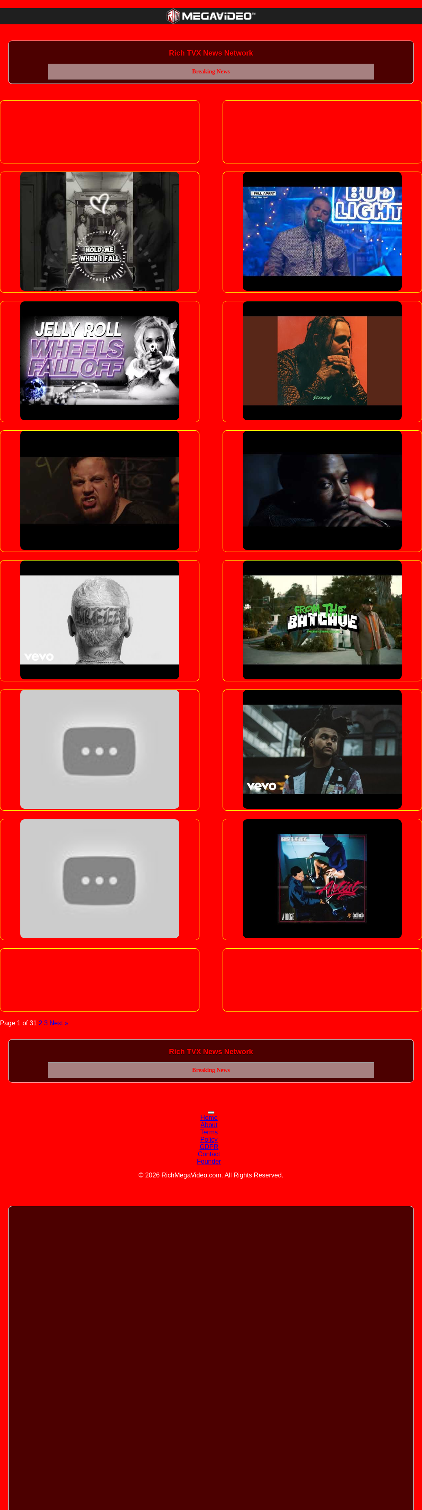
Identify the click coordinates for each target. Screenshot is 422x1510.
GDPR (208, 1146)
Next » (59, 1023)
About (209, 1124)
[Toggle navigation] (211, 1112)
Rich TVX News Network (211, 53)
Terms (209, 1132)
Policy (209, 1139)
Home (209, 1117)
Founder (209, 1161)
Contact (209, 1154)
